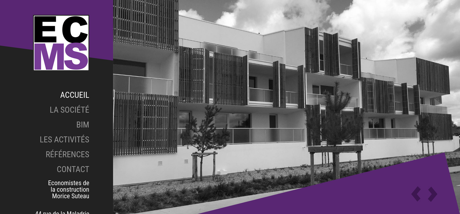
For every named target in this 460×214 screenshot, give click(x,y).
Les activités (64, 139)
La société (69, 110)
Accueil (74, 95)
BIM (82, 125)
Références (67, 154)
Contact (73, 169)
